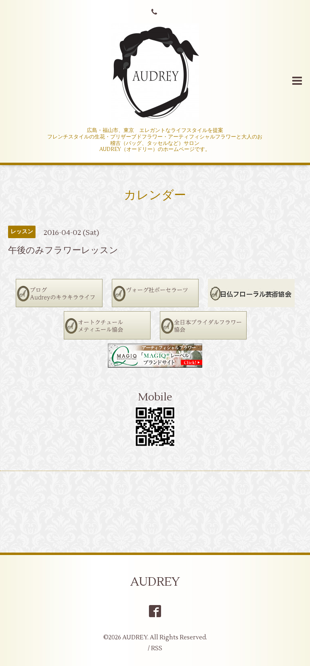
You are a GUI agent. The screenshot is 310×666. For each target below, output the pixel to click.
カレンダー (155, 195)
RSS (156, 648)
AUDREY (155, 582)
